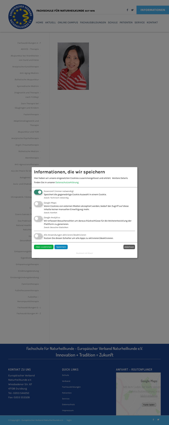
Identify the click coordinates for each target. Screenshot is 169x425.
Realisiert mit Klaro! (84, 253)
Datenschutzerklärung (67, 182)
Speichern (61, 247)
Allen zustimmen (44, 247)
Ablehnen (129, 247)
